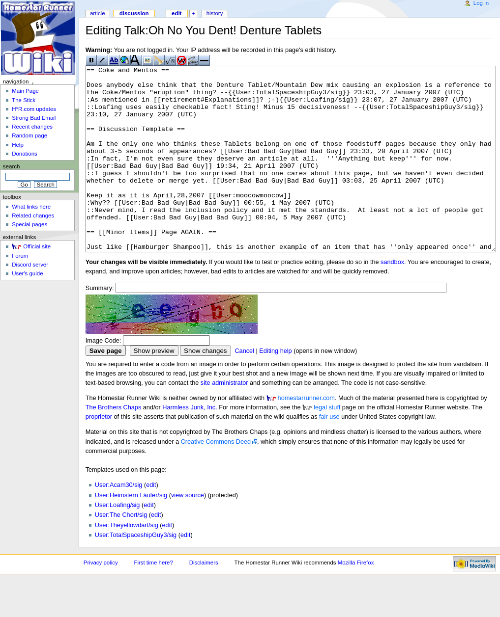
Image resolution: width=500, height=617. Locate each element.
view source (187, 532)
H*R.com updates (34, 109)
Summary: (100, 325)
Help (18, 145)
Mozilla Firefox (356, 599)
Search (11, 166)
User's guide (27, 273)
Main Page (25, 91)
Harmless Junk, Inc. (189, 444)
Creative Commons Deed (216, 478)
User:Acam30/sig (119, 521)
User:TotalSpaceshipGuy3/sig (135, 571)
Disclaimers (203, 599)
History (214, 13)
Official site (37, 246)
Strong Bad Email (34, 118)
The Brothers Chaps (114, 444)
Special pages (29, 224)
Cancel (244, 387)
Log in (481, 3)
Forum (20, 256)
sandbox (392, 298)
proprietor (99, 453)
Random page (29, 135)
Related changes (33, 215)
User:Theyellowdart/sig (126, 562)
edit (151, 521)
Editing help (275, 387)
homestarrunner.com (306, 434)
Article (97, 13)
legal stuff (327, 444)
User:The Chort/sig (121, 551)
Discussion (134, 13)
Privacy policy (101, 599)
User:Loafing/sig (117, 541)
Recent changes (32, 127)
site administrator (224, 419)
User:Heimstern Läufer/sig (131, 532)
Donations (24, 154)
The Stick (23, 100)
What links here (31, 207)
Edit (176, 13)
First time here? (153, 599)
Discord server (30, 265)
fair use (329, 453)
